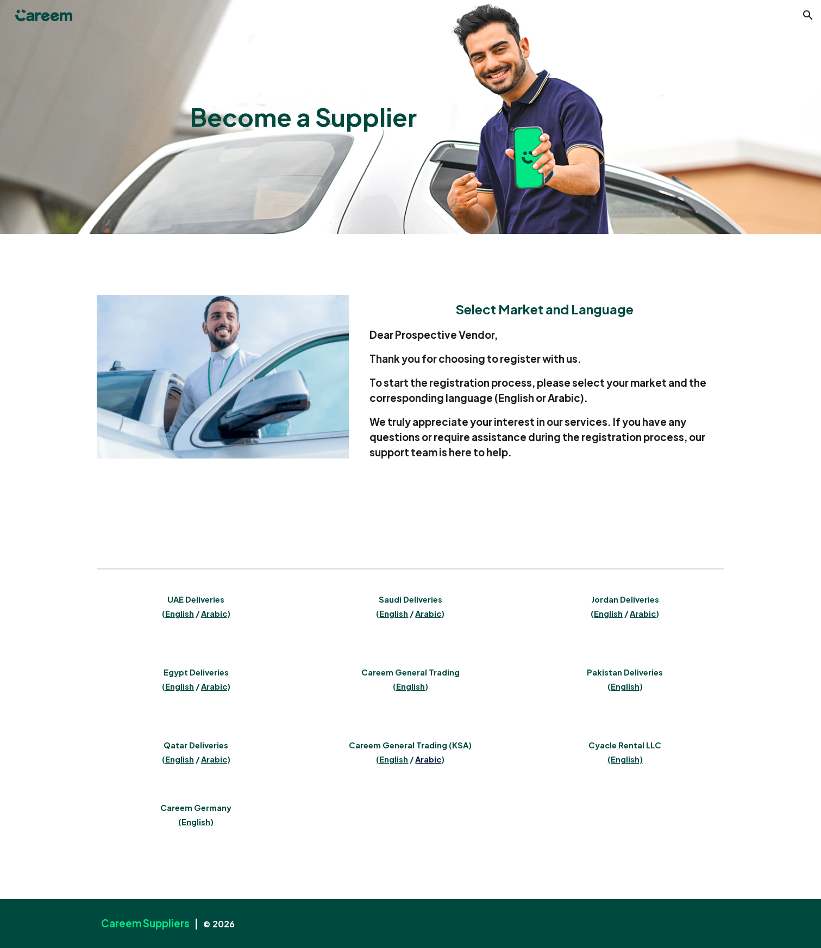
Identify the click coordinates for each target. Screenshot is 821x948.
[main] (303, 117)
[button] (808, 15)
